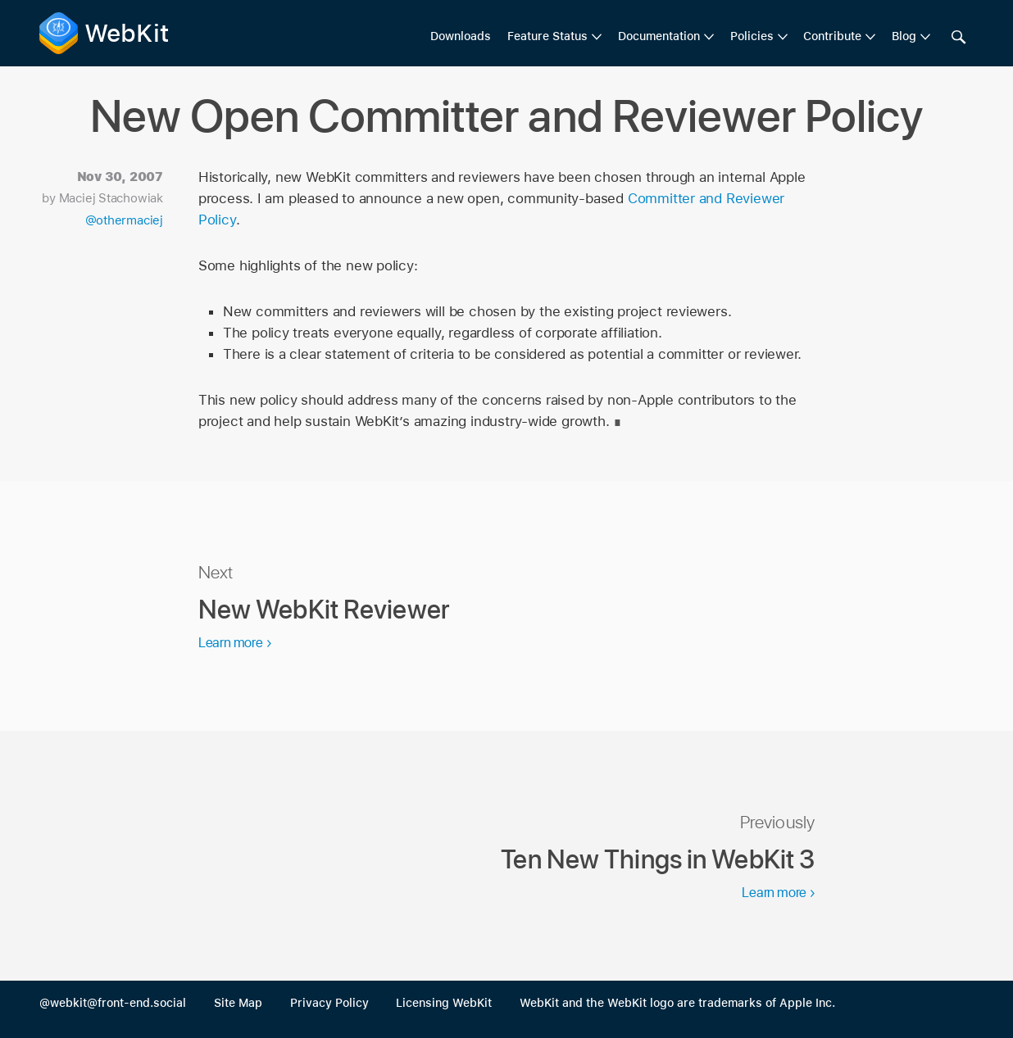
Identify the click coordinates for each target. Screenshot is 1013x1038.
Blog (904, 36)
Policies (752, 36)
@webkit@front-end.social (112, 1002)
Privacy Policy (329, 1002)
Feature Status (547, 36)
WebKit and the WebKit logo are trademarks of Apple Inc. (677, 1002)
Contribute (832, 36)
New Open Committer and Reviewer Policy (507, 115)
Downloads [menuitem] (460, 36)
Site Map (238, 1002)
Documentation (659, 36)
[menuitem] (554, 37)
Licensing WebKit (444, 1002)
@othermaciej (124, 220)
